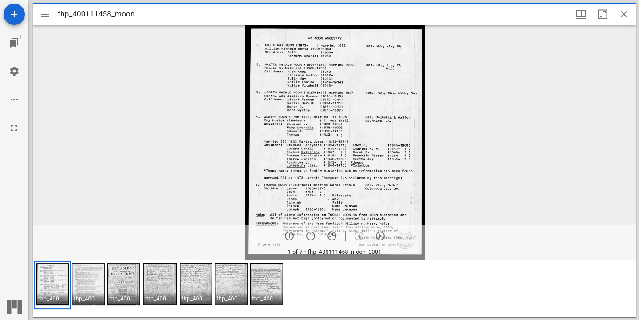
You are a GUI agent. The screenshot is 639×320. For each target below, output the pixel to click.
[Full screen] (14, 128)
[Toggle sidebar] (45, 14)
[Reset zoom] (332, 236)
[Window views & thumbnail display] (581, 14)
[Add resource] (14, 14)
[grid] (334, 288)
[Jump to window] (14, 42)
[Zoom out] (310, 236)
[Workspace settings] (14, 71)
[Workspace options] (14, 99)
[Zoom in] (289, 236)
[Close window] (624, 14)
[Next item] (380, 236)
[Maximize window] (602, 14)
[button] (52, 285)
